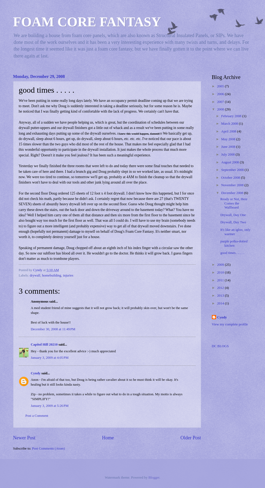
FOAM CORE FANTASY (87, 21)
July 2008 (228, 154)
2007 (221, 102)
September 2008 (233, 170)
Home (108, 437)
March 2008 (230, 123)
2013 (221, 295)
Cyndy (36, 373)
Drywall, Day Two (233, 222)
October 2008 (231, 178)
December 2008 (232, 193)
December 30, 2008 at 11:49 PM (53, 329)
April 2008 (229, 131)
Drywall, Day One (233, 215)
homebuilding (51, 275)
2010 (221, 272)
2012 (221, 288)
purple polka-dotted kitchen (234, 243)
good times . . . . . (232, 253)
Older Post (190, 437)
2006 (221, 94)
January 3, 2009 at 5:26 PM (50, 406)
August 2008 (230, 162)
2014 (221, 303)
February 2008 (231, 116)
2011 (221, 280)
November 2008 (233, 185)
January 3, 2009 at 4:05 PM (50, 358)
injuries (68, 275)
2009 (221, 265)
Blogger (153, 477)
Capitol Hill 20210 (44, 344)
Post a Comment (37, 416)
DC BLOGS (220, 346)
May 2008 (228, 139)
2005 (221, 86)
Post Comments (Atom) (48, 448)
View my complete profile (230, 324)
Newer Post (24, 437)
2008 (221, 109)
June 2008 (228, 147)
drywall (35, 275)
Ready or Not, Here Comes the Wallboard (234, 203)
